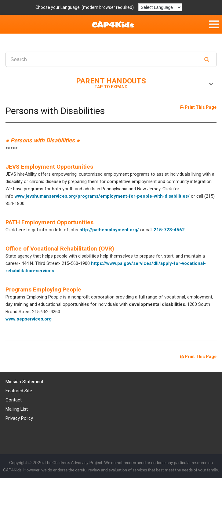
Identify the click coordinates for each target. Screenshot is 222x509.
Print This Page (198, 107)
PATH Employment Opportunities (49, 222)
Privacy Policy (19, 418)
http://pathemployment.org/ (109, 230)
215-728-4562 (169, 230)
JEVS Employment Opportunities (49, 166)
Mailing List (16, 409)
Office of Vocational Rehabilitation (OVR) (59, 248)
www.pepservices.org (28, 319)
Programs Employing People (43, 289)
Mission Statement (24, 381)
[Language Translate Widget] (160, 7)
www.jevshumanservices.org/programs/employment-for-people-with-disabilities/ (102, 196)
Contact (13, 400)
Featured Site (18, 391)
